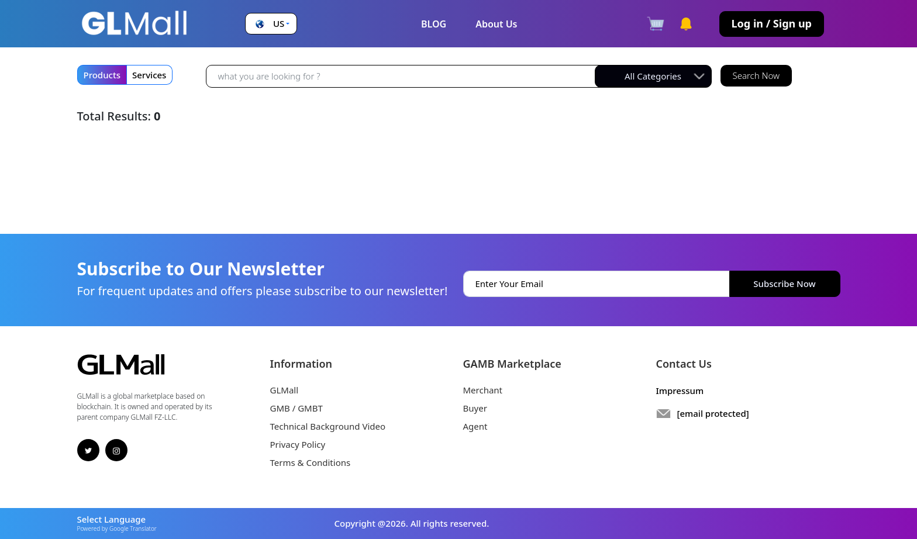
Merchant (483, 390)
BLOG (433, 24)
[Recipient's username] (403, 76)
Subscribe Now (784, 283)
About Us (496, 24)
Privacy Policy (298, 444)
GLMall (284, 390)
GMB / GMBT (296, 408)
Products (102, 75)
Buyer (475, 408)
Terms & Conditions (310, 462)
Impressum (680, 390)
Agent (475, 426)
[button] (271, 23)
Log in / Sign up (772, 23)
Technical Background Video (328, 426)
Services (149, 75)
